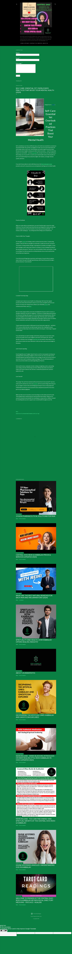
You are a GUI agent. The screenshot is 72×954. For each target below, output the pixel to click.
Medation (31, 413)
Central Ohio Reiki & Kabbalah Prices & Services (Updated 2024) (33, 556)
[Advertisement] (36, 465)
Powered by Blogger (36, 914)
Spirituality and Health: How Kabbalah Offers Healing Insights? (34, 641)
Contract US (32, 43)
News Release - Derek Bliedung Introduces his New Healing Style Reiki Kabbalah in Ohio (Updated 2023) (35, 758)
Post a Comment (22, 518)
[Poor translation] (5, 931)
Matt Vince (39, 916)
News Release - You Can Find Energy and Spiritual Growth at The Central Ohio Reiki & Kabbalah (35, 821)
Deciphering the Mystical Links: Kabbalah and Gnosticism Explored (35, 716)
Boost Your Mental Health (24, 413)
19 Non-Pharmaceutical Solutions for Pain (35, 516)
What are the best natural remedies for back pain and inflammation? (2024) (34, 596)
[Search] (55, 4)
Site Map (26, 43)
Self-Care (35, 413)
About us (44, 43)
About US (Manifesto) (25, 673)
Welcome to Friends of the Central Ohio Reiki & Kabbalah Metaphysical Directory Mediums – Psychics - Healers (34, 900)
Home (21, 43)
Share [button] (17, 411)
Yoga (38, 413)
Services (39, 43)
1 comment (21, 600)
